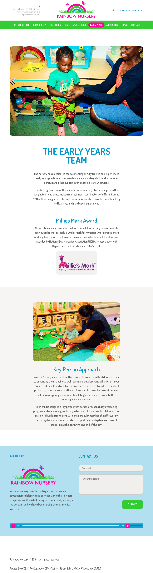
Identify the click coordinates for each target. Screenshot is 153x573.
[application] (76, 526)
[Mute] (128, 526)
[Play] (13, 526)
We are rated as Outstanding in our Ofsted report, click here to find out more (56, 564)
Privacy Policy (68, 559)
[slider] (70, 525)
